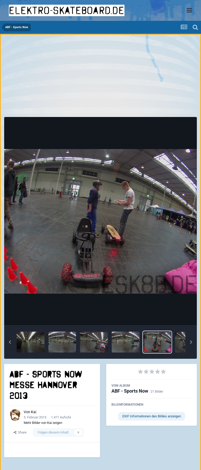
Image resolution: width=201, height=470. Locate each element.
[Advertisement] (100, 77)
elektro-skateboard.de (66, 10)
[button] (10, 342)
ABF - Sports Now (129, 391)
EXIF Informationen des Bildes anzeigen (151, 416)
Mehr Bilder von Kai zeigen (43, 423)
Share (20, 432)
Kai (33, 412)
